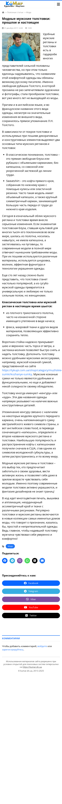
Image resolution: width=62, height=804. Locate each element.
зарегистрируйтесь (13, 649)
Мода (10, 546)
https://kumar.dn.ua (32, 667)
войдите (42, 646)
